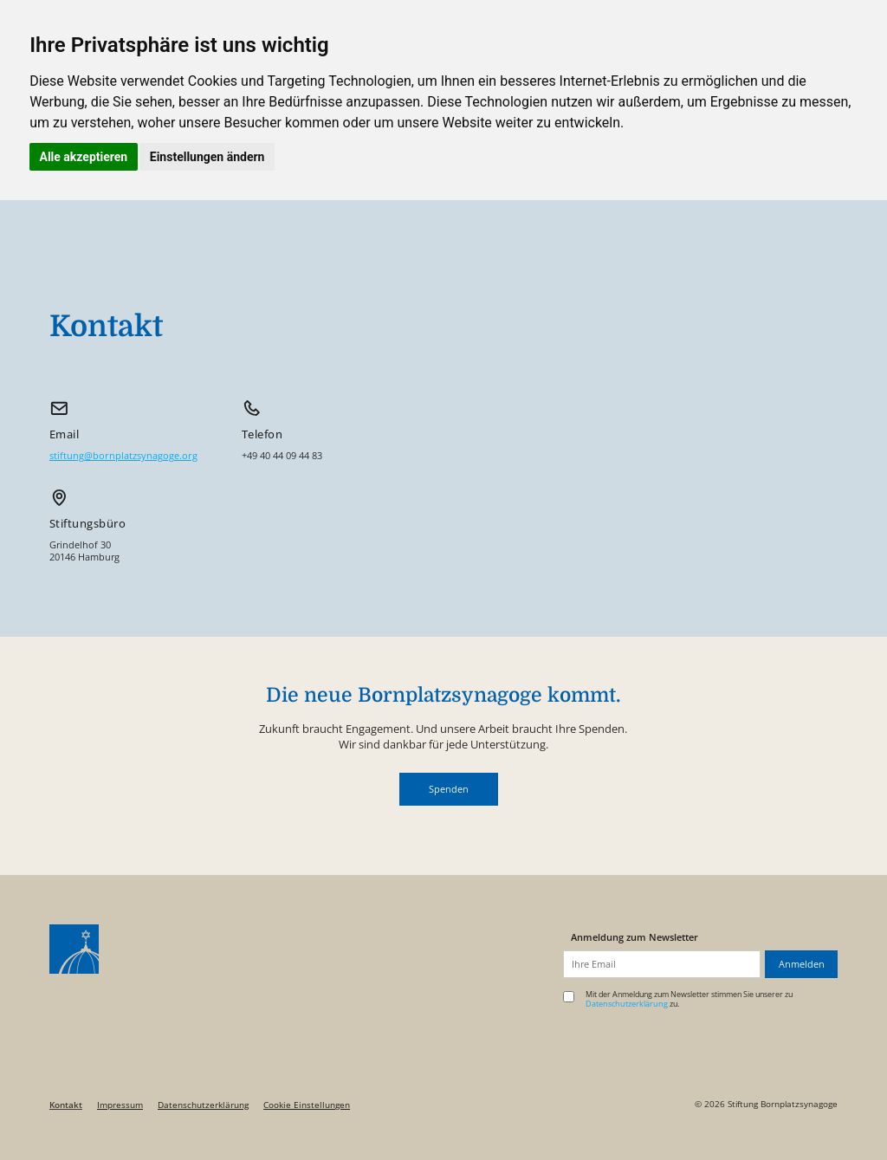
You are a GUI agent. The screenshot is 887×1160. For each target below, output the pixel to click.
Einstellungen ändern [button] (207, 157)
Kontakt (65, 1105)
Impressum (120, 1105)
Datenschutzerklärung (203, 1105)
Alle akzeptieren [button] (84, 157)
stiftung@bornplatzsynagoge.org (123, 456)
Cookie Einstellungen (306, 1105)
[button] (448, 789)
